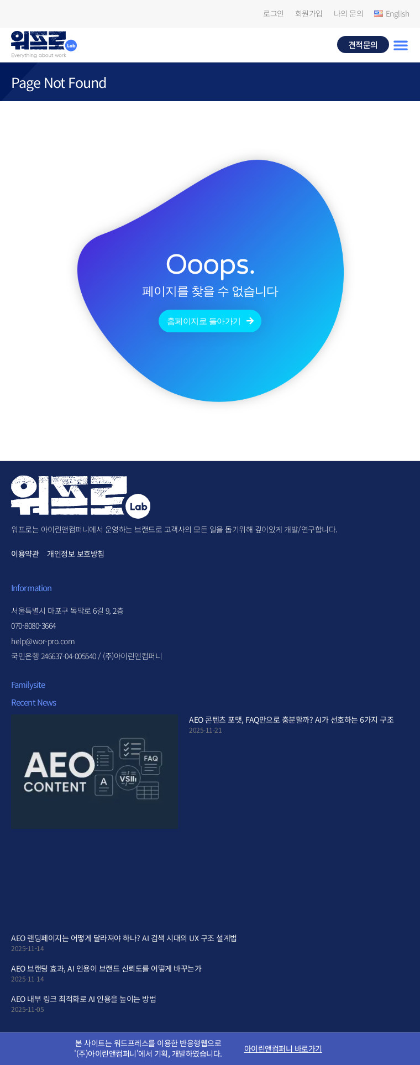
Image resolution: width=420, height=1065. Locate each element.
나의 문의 (349, 13)
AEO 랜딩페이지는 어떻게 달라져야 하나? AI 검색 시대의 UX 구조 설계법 (124, 937)
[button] (400, 44)
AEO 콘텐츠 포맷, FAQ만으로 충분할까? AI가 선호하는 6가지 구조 (291, 719)
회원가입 (309, 13)
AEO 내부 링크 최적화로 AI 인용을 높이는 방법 (83, 998)
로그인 (273, 13)
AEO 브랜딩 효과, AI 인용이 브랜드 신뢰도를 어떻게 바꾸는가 (106, 968)
